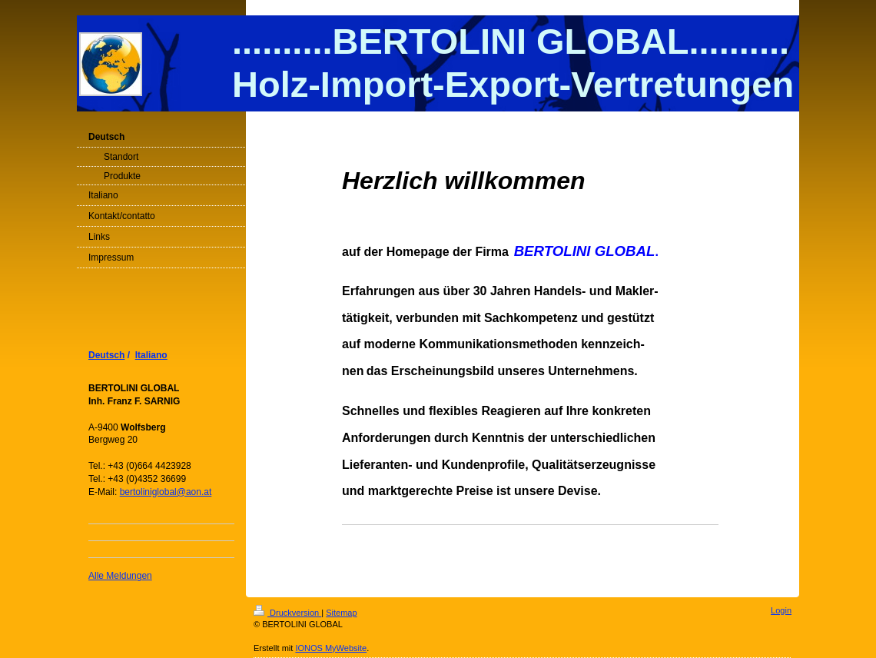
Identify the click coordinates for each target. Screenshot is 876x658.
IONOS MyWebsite (331, 648)
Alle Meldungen (120, 575)
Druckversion (287, 612)
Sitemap (341, 612)
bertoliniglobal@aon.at (166, 492)
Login (781, 610)
